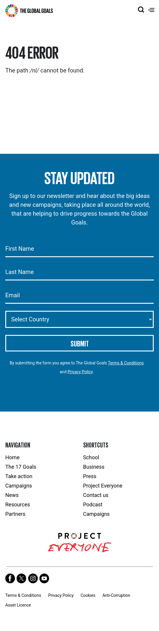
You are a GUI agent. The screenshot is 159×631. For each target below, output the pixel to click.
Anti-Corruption (116, 595)
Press (89, 476)
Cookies (88, 595)
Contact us (96, 495)
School (91, 457)
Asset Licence (18, 605)
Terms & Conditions (126, 363)
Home (12, 457)
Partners (15, 514)
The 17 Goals (20, 467)
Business (94, 467)
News (12, 495)
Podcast (93, 504)
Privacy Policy (80, 371)
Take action (18, 476)
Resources (17, 504)
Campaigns (18, 486)
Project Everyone (103, 486)
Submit (80, 343)
